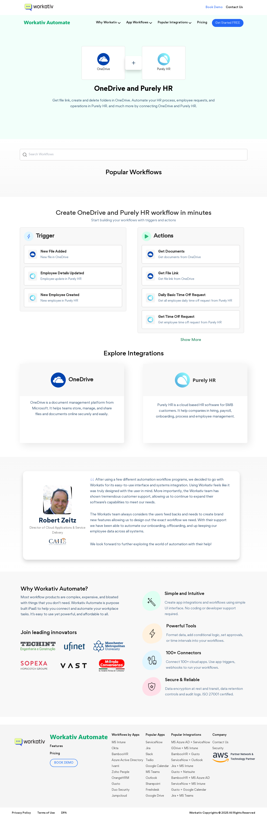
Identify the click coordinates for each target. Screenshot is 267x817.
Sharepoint (153, 784)
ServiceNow (154, 742)
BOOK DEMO (63, 762)
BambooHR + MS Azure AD (190, 778)
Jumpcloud (119, 795)
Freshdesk (152, 790)
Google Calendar (157, 766)
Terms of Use (46, 813)
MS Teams (153, 772)
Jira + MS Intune (182, 766)
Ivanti (115, 766)
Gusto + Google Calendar (188, 790)
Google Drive (155, 795)
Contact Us (234, 7)
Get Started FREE (227, 23)
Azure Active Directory (127, 760)
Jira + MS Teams (182, 795)
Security (217, 748)
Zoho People (120, 772)
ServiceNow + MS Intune (188, 784)
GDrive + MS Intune (184, 748)
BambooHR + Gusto (185, 754)
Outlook (151, 778)
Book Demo (214, 7)
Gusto (116, 784)
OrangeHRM (120, 778)
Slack (149, 754)
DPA (64, 813)
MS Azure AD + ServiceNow (190, 742)
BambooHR (120, 754)
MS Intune (118, 742)
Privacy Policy (21, 813)
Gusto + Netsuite (183, 772)
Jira (148, 748)
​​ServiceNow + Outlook (187, 760)
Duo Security (120, 790)
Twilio (150, 760)
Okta (115, 748)
